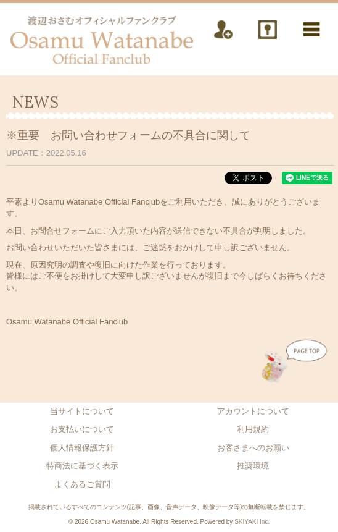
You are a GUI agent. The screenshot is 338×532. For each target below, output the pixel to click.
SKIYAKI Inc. (252, 521)
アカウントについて (253, 411)
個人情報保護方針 (82, 447)
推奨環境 (253, 465)
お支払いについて (82, 429)
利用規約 (253, 429)
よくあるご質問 (82, 484)
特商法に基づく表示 (82, 465)
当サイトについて (82, 411)
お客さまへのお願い (253, 447)
